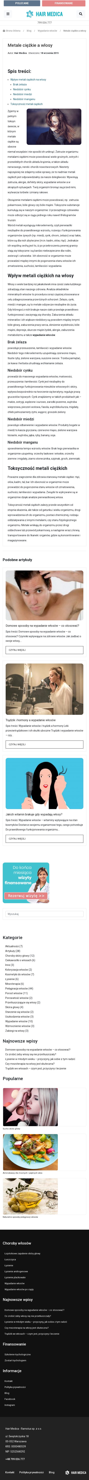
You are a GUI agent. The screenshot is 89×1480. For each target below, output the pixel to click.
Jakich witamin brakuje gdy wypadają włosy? (34, 814)
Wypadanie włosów (16, 1021)
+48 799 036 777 (15, 1459)
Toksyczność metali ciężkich (26, 104)
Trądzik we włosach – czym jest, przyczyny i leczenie (35, 1068)
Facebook (10, 1399)
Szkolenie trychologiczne (18, 1354)
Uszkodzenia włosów (17, 1016)
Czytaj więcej (17, 650)
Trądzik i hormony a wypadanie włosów (31, 720)
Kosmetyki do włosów (17, 974)
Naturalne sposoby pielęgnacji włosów (20, 1217)
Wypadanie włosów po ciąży (19, 1289)
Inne (7, 965)
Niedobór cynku (22, 89)
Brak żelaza (20, 84)
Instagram (10, 1405)
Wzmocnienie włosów (17, 1026)
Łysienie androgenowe (16, 1271)
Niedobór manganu (24, 99)
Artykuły (10, 951)
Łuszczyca (10, 1259)
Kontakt (9, 1381)
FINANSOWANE (64, 3)
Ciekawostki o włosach (18, 960)
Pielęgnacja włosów (16, 988)
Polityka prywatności (15, 1387)
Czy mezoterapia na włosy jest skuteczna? (30, 1063)
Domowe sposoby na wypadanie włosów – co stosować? (42, 625)
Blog (7, 1393)
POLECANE (22, 3)
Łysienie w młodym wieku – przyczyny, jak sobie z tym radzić (40, 1059)
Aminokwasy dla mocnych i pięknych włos (22, 1173)
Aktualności (12, 946)
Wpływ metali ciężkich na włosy (28, 79)
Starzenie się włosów (17, 1011)
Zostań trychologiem (15, 1360)
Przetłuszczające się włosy (20, 1002)
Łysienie (10, 979)
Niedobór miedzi (22, 94)
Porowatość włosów (17, 998)
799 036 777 (44, 22)
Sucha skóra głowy (11, 1129)
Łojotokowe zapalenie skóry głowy (22, 1253)
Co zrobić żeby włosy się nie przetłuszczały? (30, 1054)
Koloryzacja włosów (16, 969)
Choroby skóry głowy (17, 955)
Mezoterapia (12, 983)
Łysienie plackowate (15, 1277)
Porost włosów (13, 993)
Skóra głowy (12, 1007)
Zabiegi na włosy (15, 1030)
